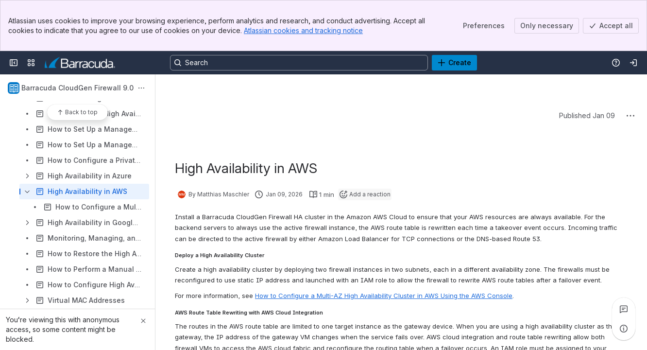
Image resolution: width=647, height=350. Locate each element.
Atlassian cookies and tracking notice (303, 30)
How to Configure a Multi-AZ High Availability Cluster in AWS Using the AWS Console (383, 295)
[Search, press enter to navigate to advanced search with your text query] (299, 62)
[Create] (454, 62)
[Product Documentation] (80, 62)
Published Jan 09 (587, 115)
